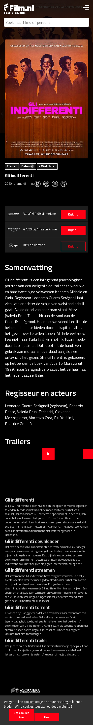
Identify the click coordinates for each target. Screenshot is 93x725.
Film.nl (19, 8)
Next (88, 454)
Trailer (12, 166)
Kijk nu (73, 214)
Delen (27, 166)
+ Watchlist (47, 166)
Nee (47, 717)
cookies (29, 701)
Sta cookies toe (21, 715)
